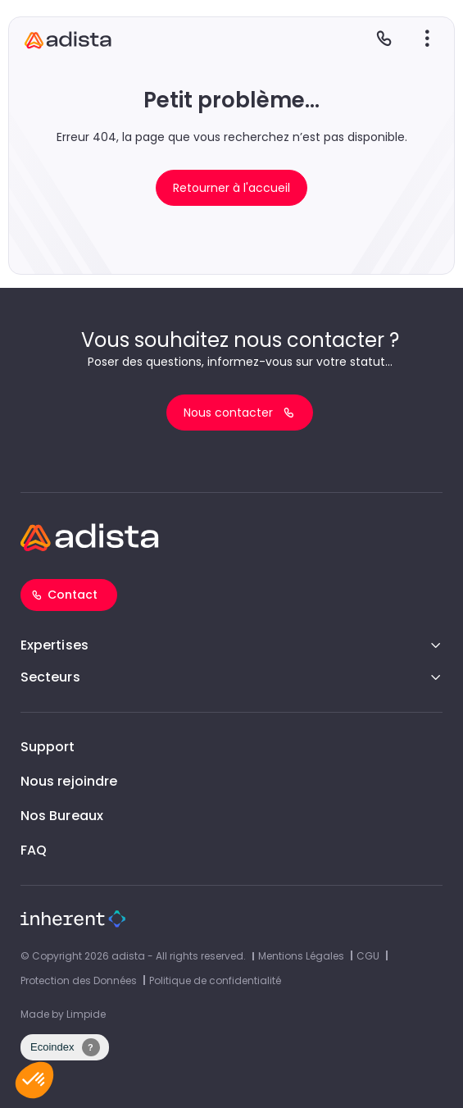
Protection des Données (78, 980)
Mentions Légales (301, 956)
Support (47, 746)
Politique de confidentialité (215, 980)
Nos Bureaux (61, 815)
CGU (367, 956)
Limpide (86, 1014)
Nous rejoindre (68, 781)
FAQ (33, 850)
